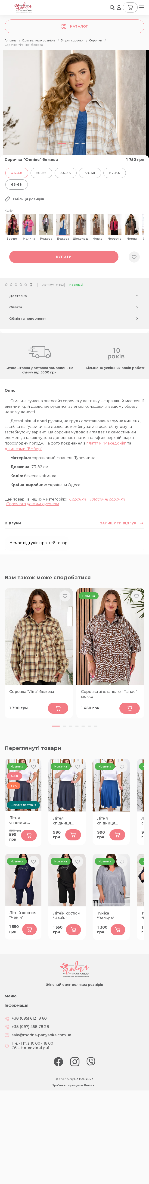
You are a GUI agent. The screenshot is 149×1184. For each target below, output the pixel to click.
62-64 (114, 173)
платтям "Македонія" (106, 443)
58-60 (90, 173)
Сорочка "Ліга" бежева (31, 691)
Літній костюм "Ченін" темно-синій (23, 915)
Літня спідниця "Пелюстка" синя (108, 821)
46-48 (16, 173)
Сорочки (77, 499)
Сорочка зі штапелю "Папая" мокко (109, 694)
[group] (74, 111)
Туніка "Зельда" (106, 915)
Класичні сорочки (107, 499)
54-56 (65, 173)
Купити (63, 257)
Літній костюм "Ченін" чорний (67, 916)
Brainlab (90, 1085)
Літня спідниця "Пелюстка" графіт (20, 820)
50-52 (41, 173)
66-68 (16, 184)
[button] (56, 726)
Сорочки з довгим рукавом (32, 504)
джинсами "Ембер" (23, 449)
